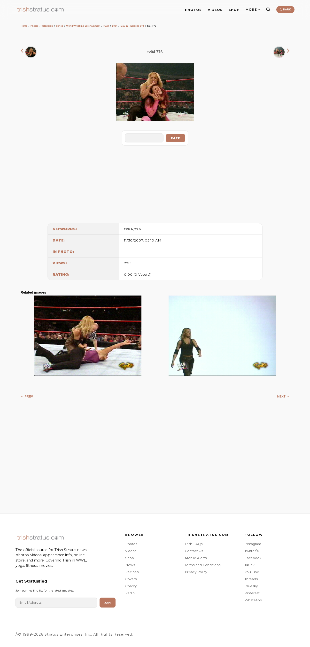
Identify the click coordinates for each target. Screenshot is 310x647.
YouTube (252, 572)
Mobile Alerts (196, 558)
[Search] (268, 9)
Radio (130, 593)
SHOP (234, 10)
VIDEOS (215, 10)
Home (24, 25)
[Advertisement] (155, 183)
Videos (130, 551)
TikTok (250, 565)
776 (137, 229)
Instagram (253, 544)
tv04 (128, 229)
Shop (129, 558)
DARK (285, 9)
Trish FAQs (193, 544)
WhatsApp (253, 600)
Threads (251, 579)
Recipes (132, 572)
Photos (35, 25)
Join (107, 602)
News (130, 565)
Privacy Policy (196, 572)
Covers (131, 579)
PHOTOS (193, 10)
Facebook (253, 558)
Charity (131, 586)
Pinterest (252, 593)
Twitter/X (252, 551)
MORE (253, 9)
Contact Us (194, 551)
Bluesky (251, 586)
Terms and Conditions (202, 565)
